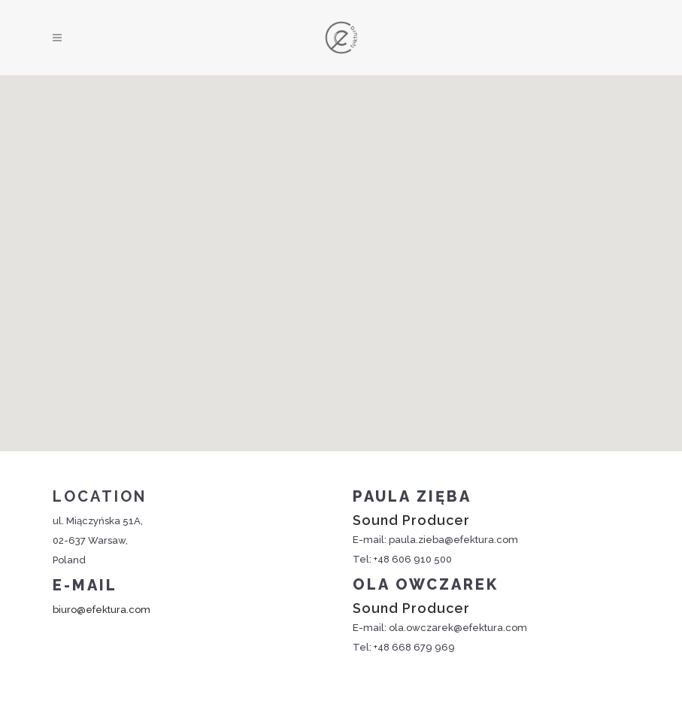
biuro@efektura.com (101, 609)
